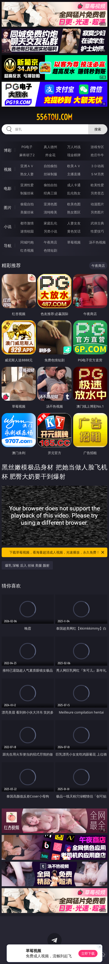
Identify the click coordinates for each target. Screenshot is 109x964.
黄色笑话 (74, 231)
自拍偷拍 (50, 166)
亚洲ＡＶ (27, 166)
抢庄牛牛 (97, 155)
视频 (7, 169)
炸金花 (50, 155)
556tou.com (54, 117)
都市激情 (27, 223)
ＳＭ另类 (97, 174)
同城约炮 (27, 242)
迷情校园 (27, 231)
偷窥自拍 (27, 204)
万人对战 (74, 147)
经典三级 (50, 193)
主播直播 (74, 174)
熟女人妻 (27, 174)
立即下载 (88, 953)
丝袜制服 (50, 174)
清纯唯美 (50, 212)
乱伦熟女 (74, 193)
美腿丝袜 (27, 212)
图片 (7, 207)
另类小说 (50, 231)
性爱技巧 (97, 231)
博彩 (7, 150)
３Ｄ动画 (97, 166)
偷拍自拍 (50, 185)
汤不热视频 (97, 242)
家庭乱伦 (50, 223)
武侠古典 (97, 223)
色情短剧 (50, 250)
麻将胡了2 (27, 155)
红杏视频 (27, 250)
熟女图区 (74, 212)
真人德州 (50, 147)
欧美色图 (74, 204)
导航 (7, 245)
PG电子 (27, 147)
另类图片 (97, 212)
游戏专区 (97, 147)
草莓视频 (74, 242)
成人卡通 (74, 185)
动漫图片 (97, 204)
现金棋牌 (74, 155)
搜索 (97, 129)
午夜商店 (50, 242)
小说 (7, 226)
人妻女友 (74, 223)
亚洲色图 (50, 204)
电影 (7, 188)
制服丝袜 (27, 193)
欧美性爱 (97, 185)
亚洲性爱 (27, 185)
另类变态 (97, 193)
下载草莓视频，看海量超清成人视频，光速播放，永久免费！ (57, 552)
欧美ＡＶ (74, 166)
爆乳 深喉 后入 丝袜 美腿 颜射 (27, 565)
